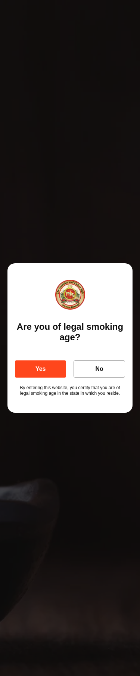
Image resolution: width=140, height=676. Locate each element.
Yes (40, 369)
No (99, 369)
